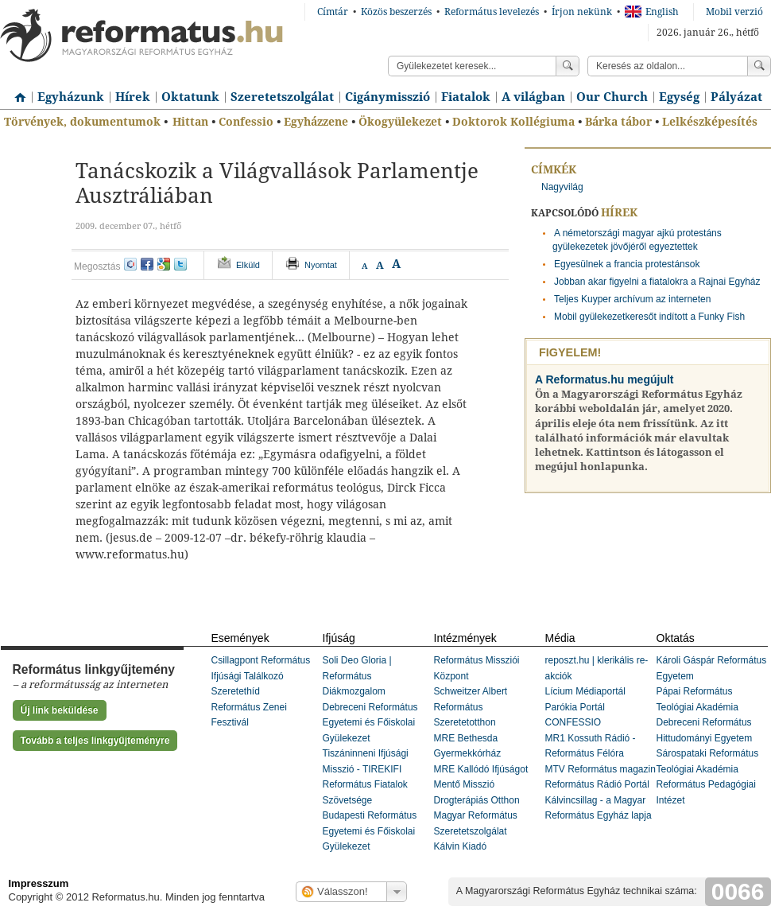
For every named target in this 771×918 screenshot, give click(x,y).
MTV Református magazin (600, 769)
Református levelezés (491, 12)
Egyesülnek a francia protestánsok (626, 264)
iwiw (130, 264)
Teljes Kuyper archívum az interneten (632, 299)
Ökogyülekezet (400, 121)
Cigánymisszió (387, 97)
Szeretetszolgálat (282, 97)
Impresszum (39, 883)
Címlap (16, 91)
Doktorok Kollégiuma (513, 121)
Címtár (332, 12)
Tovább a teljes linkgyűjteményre (95, 740)
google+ (163, 264)
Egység (679, 97)
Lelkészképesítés (709, 121)
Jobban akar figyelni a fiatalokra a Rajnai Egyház (657, 281)
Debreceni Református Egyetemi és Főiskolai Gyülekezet (370, 723)
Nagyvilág (562, 187)
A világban (533, 97)
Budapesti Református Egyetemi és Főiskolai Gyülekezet (370, 831)
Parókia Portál (575, 707)
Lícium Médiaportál (585, 691)
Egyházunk (70, 97)
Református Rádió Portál (597, 784)
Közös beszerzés (396, 12)
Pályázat (736, 97)
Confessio (246, 121)
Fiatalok (465, 97)
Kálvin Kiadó (460, 846)
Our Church (612, 97)
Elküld (248, 265)
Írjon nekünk (582, 12)
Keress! (759, 66)
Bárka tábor (618, 121)
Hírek (132, 97)
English (652, 12)
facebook (147, 264)
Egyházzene (316, 121)
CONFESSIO (573, 722)
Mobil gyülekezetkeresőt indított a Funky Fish (649, 316)
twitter (180, 264)
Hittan (190, 121)
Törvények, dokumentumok (82, 121)
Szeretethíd (235, 691)
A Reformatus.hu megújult (604, 379)
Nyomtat (320, 265)
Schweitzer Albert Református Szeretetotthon (471, 707)
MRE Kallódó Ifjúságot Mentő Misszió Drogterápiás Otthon (481, 785)
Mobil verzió (734, 12)
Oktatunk (190, 97)
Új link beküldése (60, 710)
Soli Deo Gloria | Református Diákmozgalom (357, 676)
